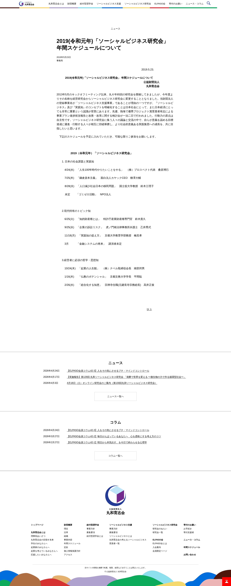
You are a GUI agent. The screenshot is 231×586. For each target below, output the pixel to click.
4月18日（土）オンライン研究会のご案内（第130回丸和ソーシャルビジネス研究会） (112, 383)
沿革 (66, 532)
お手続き (188, 528)
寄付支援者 (189, 532)
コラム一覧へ (115, 456)
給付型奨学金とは (95, 536)
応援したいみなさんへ (41, 554)
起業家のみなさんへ (40, 547)
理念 (66, 528)
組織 (66, 536)
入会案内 (157, 547)
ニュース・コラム (192, 540)
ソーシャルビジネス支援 (120, 525)
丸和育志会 (115, 500)
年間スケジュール (72, 543)
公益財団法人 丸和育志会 (116, 572)
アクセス (68, 554)
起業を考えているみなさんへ (44, 551)
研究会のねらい (160, 528)
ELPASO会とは (160, 543)
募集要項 (91, 532)
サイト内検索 (209, 4)
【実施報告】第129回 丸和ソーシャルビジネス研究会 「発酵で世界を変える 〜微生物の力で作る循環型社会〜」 (126, 377)
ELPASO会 (158, 540)
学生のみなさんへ (39, 543)
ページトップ (226, 581)
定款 (66, 547)
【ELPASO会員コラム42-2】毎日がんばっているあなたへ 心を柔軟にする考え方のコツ (114, 436)
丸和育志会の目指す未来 (42, 540)
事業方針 (91, 528)
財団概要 (68, 525)
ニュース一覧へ (115, 396)
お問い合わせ (190, 554)
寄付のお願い (190, 525)
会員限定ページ (160, 551)
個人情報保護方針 (72, 551)
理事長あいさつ (38, 536)
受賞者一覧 (114, 543)
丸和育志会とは (38, 532)
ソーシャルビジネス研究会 (165, 525)
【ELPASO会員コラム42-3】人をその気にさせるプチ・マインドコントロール (108, 370)
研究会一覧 (158, 532)
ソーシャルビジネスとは (120, 536)
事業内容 (68, 540)
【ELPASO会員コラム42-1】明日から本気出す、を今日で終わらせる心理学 (107, 442)
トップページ (37, 525)
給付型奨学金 (93, 525)
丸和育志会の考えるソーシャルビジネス (127, 540)
